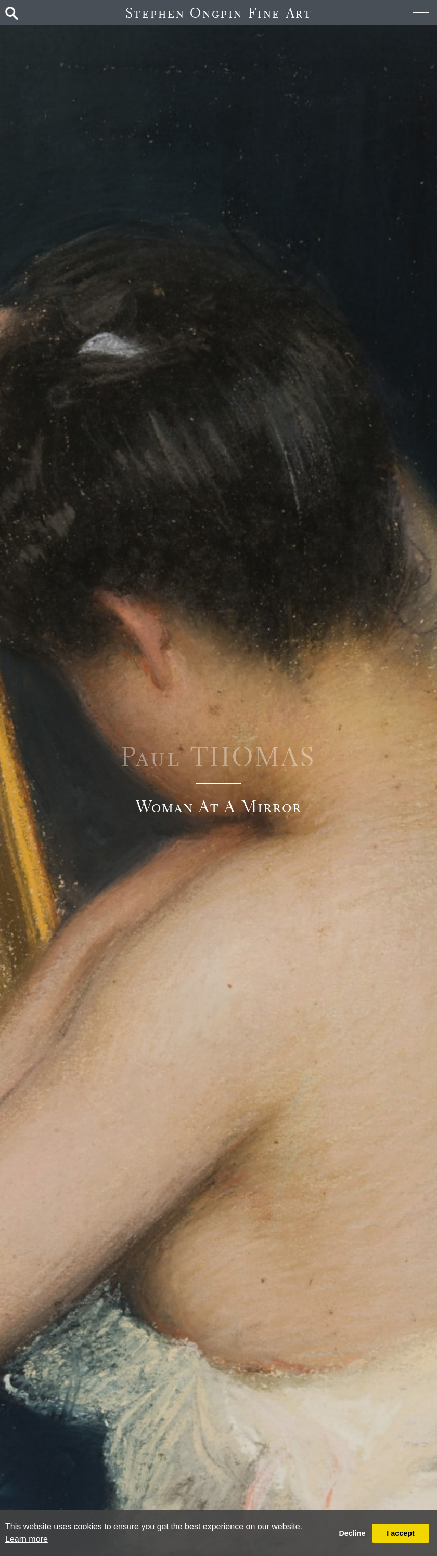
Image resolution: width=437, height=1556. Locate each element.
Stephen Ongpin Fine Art (218, 13)
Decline (352, 1533)
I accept (401, 1533)
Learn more (26, 1539)
